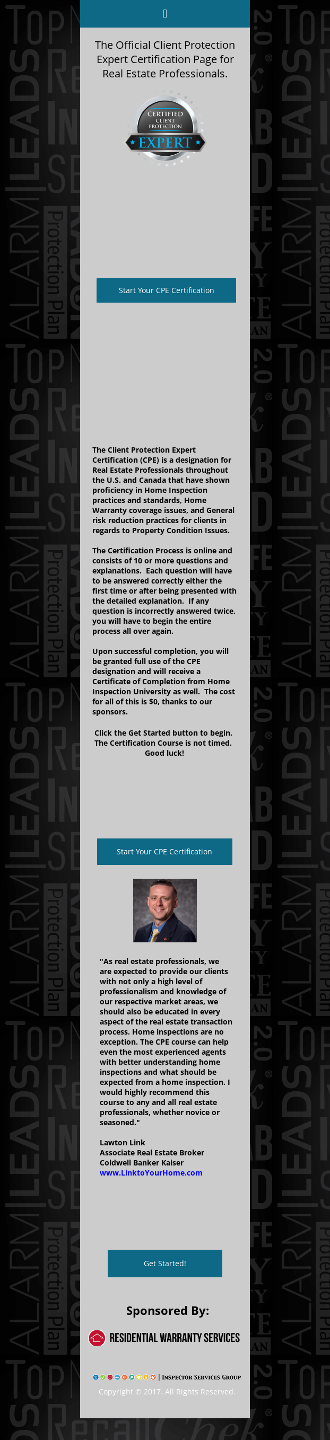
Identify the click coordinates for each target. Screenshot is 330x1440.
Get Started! (165, 1263)
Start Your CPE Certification (166, 290)
